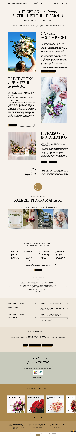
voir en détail (54, 433)
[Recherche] (66, 3)
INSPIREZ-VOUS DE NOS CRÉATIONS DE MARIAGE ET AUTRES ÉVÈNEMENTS (50, 304)
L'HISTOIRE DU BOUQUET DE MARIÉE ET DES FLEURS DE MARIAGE (52, 309)
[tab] (22, 304)
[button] (13, 125)
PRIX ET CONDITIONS (13, 307)
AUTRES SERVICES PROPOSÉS (16, 303)
